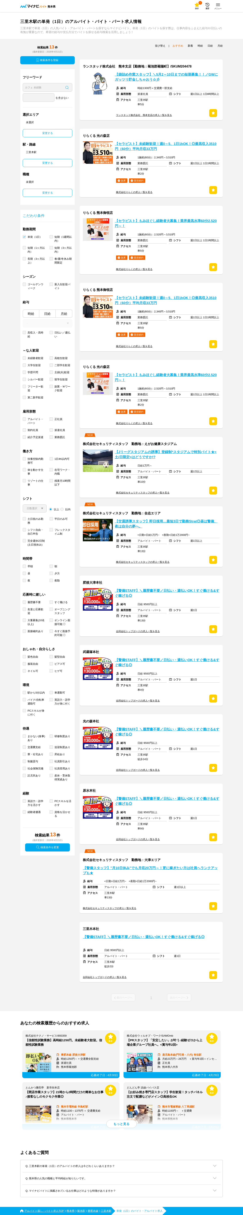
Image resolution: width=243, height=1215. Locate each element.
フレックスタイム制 (62, 531)
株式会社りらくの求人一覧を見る (134, 192)
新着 (190, 45)
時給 (31, 313)
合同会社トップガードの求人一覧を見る (138, 631)
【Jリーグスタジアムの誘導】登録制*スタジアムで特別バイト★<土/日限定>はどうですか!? (165, 454)
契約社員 (33, 430)
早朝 (30, 566)
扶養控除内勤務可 (35, 460)
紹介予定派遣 (35, 437)
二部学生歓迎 (62, 365)
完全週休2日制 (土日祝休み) (36, 542)
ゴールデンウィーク (35, 286)
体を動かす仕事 (35, 471)
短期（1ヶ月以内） (36, 249)
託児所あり (34, 775)
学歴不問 (33, 372)
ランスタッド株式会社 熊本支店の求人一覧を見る (144, 115)
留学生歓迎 (61, 379)
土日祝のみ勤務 (35, 520)
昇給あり (59, 754)
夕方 (57, 573)
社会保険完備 (35, 768)
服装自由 (33, 663)
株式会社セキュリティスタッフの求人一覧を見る (142, 492)
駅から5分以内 (36, 692)
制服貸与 (33, 761)
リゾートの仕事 (35, 482)
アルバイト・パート (35, 421)
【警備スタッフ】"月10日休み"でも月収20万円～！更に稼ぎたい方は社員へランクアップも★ (150, 870)
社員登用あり (62, 768)
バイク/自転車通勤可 (36, 701)
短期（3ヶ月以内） (63, 249)
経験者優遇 (34, 812)
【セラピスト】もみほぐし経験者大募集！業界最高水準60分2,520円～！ (166, 223)
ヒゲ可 (58, 670)
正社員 (58, 419)
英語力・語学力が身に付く (62, 701)
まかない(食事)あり (36, 738)
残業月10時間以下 (62, 482)
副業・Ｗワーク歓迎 (62, 388)
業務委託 (59, 437)
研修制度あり (62, 736)
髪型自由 (59, 656)
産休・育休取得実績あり (62, 777)
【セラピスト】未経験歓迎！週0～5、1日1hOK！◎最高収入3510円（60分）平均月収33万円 (165, 146)
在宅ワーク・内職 (62, 471)
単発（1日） (35, 236)
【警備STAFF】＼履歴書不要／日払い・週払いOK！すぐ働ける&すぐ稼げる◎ (167, 593)
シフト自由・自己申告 (35, 531)
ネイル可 (33, 670)
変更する (47, 133)
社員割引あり (62, 761)
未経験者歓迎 (35, 358)
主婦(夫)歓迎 (61, 372)
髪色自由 (33, 656)
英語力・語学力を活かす (35, 803)
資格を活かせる (62, 814)
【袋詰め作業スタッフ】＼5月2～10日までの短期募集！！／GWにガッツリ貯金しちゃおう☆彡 (166, 77)
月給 (64, 313)
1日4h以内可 (61, 458)
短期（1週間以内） (63, 238)
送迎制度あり (62, 747)
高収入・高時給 (35, 334)
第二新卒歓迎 (35, 397)
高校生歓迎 (61, 358)
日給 (47, 313)
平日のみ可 (61, 518)
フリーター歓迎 (35, 388)
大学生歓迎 (34, 365)
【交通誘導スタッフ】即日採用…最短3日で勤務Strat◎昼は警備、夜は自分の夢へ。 (166, 523)
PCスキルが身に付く (36, 712)
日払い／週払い (62, 334)
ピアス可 (59, 663)
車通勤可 (59, 692)
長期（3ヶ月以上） (36, 260)
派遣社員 (59, 430)
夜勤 (57, 580)
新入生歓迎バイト (62, 286)
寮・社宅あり (35, 754)
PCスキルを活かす (62, 803)
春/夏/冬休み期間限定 (63, 260)
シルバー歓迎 (35, 379)
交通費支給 (34, 747)
